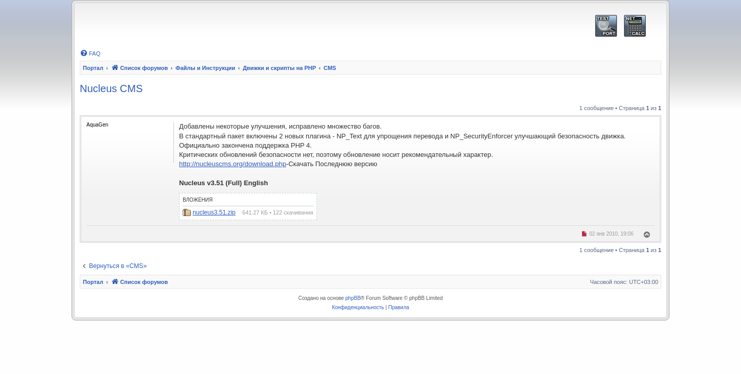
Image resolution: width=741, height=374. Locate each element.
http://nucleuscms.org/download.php (232, 164)
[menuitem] (90, 53)
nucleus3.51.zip (213, 212)
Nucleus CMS (111, 88)
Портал (93, 68)
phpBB (353, 298)
